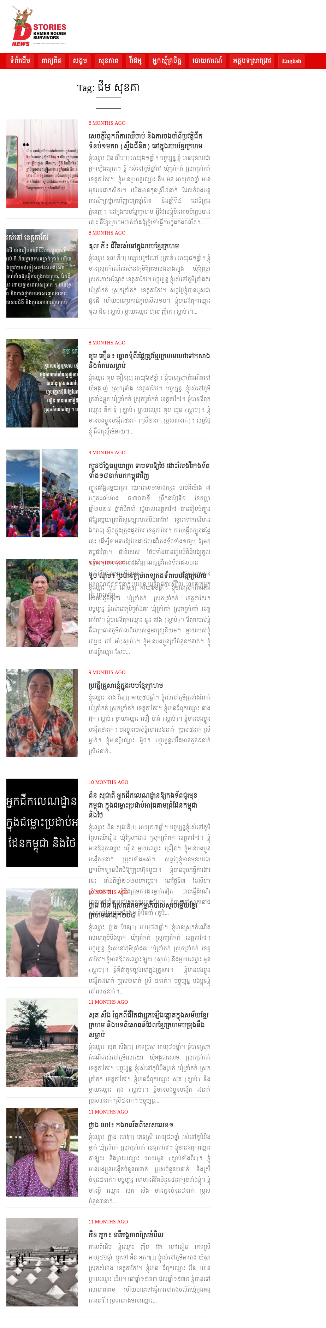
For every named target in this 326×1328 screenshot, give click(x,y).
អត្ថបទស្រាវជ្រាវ (252, 60)
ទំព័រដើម (20, 60)
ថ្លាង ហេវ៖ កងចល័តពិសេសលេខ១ (131, 1125)
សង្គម (80, 60)
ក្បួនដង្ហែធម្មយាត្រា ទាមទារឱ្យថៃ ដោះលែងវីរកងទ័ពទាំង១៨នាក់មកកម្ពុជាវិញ (149, 471)
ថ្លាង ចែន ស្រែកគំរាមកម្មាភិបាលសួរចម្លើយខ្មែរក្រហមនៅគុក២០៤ (143, 910)
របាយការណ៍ (207, 60)
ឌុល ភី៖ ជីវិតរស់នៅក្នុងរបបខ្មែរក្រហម (134, 246)
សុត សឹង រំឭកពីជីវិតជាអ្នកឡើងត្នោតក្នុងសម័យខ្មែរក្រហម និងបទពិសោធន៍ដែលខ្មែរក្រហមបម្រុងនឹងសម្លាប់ (148, 1025)
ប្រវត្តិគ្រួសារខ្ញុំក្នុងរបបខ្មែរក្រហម (126, 685)
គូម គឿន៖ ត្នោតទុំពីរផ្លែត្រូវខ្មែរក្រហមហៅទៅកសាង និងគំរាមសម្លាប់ (149, 361)
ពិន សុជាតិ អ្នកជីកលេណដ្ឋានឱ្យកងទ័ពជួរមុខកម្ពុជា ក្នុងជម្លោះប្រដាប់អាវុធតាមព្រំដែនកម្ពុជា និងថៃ (143, 805)
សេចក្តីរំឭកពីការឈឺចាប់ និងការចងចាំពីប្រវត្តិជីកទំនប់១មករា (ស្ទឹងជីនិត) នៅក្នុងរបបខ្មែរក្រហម (145, 141)
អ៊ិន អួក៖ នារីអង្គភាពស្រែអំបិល (126, 1235)
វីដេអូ (136, 60)
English (291, 60)
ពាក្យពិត (51, 60)
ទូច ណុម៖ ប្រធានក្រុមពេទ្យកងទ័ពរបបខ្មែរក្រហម (148, 576)
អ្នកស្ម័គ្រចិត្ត (167, 60)
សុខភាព (108, 60)
